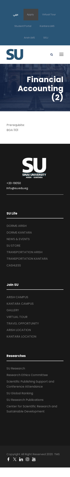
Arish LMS (29, 37)
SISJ (45, 37)
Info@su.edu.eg (17, 188)
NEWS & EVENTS (18, 239)
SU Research (16, 368)
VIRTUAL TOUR (17, 317)
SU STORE (14, 245)
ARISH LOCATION (19, 330)
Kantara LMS (47, 26)
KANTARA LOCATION (21, 336)
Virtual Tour (49, 14)
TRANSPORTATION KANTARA (27, 259)
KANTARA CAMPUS (20, 304)
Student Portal (22, 26)
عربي (15, 14)
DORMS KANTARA (19, 232)
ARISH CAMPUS (17, 297)
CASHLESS (14, 265)
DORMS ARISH (17, 226)
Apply (30, 14)
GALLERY (13, 310)
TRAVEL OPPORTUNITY (23, 323)
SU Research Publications (25, 400)
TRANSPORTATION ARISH (24, 252)
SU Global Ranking (20, 393)
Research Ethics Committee (27, 375)
